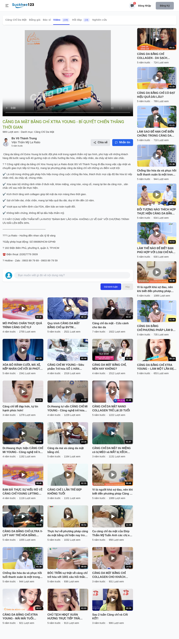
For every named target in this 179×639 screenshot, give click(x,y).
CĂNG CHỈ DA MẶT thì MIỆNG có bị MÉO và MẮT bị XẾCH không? (111, 450)
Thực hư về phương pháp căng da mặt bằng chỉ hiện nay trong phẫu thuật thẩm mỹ (68, 533)
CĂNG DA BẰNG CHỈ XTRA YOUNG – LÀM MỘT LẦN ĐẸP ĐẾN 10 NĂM (156, 367)
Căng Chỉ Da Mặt (16, 19)
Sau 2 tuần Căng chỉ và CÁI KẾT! (110, 616)
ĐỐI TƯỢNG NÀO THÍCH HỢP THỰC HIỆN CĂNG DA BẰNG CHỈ (156, 212)
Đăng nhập (144, 5)
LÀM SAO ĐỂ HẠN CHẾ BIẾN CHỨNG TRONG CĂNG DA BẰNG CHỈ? (155, 134)
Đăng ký (165, 5)
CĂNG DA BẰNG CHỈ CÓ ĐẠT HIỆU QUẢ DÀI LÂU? (156, 94)
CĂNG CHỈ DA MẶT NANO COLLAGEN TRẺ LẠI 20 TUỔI (111, 408)
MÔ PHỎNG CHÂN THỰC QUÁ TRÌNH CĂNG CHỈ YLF (22, 325)
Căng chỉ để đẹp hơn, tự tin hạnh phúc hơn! (20, 408)
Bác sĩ (47, 19)
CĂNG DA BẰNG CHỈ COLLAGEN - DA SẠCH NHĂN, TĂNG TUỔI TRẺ (152, 56)
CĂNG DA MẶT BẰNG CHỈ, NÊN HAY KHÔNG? (109, 366)
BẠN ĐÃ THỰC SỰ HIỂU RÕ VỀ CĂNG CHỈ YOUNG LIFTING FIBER (22, 492)
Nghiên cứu (99, 19)
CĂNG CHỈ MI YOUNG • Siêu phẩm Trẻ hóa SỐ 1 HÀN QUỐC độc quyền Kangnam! (66, 367)
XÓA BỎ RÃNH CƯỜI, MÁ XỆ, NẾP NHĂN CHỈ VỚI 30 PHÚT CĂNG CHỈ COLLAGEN (22, 367)
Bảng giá (34, 19)
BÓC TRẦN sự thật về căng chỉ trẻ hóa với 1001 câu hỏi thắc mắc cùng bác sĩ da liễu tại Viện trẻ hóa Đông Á (67, 575)
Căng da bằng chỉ (13, 154)
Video (61, 20)
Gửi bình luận (111, 286)
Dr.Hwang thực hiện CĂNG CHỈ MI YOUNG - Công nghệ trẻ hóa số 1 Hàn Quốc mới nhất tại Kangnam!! (23, 450)
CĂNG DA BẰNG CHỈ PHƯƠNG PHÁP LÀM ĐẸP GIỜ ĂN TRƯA (156, 328)
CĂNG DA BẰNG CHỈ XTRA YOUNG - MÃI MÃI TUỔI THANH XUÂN (20, 617)
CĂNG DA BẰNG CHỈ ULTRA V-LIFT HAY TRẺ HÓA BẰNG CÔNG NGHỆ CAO (23, 533)
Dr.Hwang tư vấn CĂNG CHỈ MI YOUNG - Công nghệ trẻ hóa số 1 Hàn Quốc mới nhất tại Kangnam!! (68, 409)
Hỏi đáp (81, 20)
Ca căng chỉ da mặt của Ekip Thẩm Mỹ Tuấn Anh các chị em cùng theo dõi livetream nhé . (112, 533)
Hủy (127, 286)
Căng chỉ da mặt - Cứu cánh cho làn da (110, 325)
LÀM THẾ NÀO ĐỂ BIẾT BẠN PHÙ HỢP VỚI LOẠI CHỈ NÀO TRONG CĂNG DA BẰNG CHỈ (156, 250)
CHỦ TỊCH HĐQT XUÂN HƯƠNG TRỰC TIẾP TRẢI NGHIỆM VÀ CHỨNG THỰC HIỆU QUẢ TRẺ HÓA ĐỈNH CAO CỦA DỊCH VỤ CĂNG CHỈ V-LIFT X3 (68, 617)
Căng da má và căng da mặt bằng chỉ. (66, 450)
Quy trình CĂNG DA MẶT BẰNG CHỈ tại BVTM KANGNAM (64, 325)
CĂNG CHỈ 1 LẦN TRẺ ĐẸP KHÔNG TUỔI (65, 491)
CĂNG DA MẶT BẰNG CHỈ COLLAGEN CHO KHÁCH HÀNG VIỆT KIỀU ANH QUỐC (111, 575)
